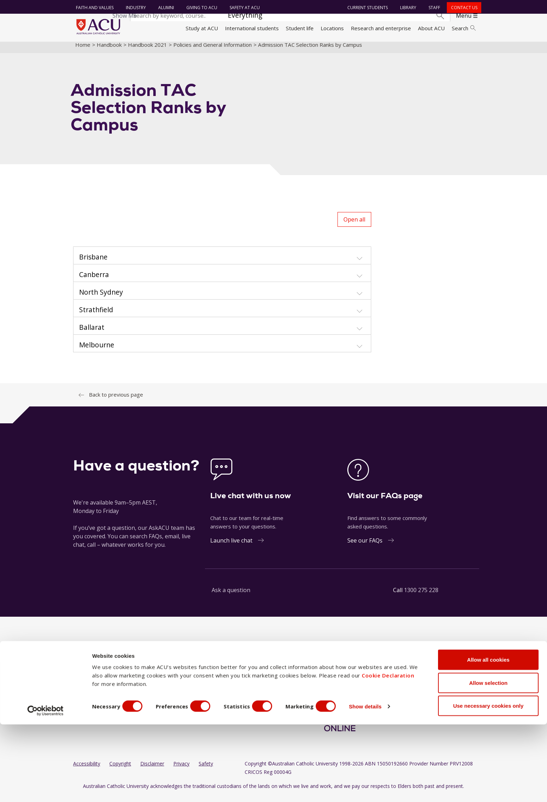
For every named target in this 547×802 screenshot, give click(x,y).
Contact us (463, 8)
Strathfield (241, 697)
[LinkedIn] (339, 671)
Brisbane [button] (93, 263)
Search (464, 28)
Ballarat (185, 670)
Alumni (165, 8)
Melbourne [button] (96, 351)
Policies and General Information (212, 50)
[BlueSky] (372, 671)
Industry (134, 8)
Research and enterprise (381, 28)
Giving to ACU (200, 8)
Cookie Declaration (388, 752)
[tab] (222, 261)
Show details (377, 784)
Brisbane (187, 697)
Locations (332, 28)
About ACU (431, 28)
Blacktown (188, 683)
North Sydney (245, 670)
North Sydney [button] (101, 298)
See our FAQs (364, 546)
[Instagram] (327, 671)
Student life (300, 28)
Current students (366, 8)
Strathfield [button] (96, 316)
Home (82, 50)
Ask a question (231, 596)
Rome (235, 683)
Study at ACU (202, 28)
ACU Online (241, 710)
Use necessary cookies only (488, 783)
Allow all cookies (488, 737)
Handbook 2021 (147, 50)
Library (407, 8)
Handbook (109, 50)
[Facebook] (316, 671)
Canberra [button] (94, 280)
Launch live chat (231, 546)
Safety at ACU (243, 8)
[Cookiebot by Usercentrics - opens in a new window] (45, 788)
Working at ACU (92, 683)
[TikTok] (361, 671)
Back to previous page (116, 400)
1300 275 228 (421, 596)
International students (252, 28)
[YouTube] (350, 671)
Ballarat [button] (91, 333)
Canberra (187, 710)
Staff (433, 8)
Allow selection (488, 760)
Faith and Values (93, 8)
